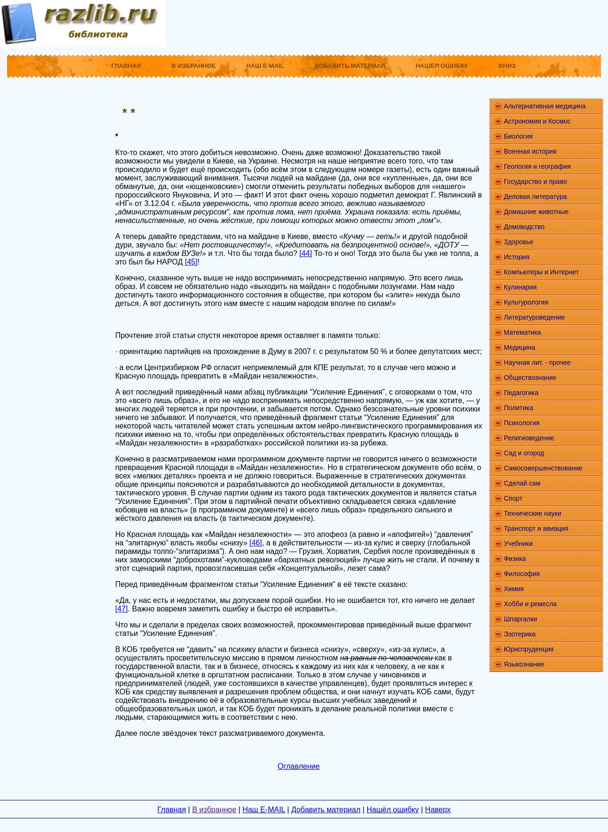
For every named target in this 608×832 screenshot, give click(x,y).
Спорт (513, 498)
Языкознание (524, 664)
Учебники (518, 543)
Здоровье (519, 242)
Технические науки (532, 513)
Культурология (526, 302)
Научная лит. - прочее (537, 362)
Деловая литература (535, 196)
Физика (515, 558)
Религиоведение (529, 438)
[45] (191, 262)
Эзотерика (520, 634)
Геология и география (537, 166)
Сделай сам (522, 483)
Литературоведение (534, 317)
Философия (522, 573)
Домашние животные (536, 211)
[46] (255, 543)
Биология (518, 136)
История (516, 257)
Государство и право (535, 181)
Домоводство (524, 227)
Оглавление (299, 766)
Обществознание (530, 377)
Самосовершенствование (543, 468)
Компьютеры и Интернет (541, 272)
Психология (522, 423)
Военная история (530, 151)
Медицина (519, 347)
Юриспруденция (529, 649)
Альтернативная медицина (545, 106)
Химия (514, 589)
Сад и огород (524, 453)
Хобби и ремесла (530, 604)
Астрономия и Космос (537, 121)
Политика (518, 408)
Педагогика (521, 392)
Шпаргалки (520, 619)
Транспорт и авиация (536, 528)
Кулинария (520, 287)
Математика (522, 332)
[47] (121, 609)
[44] (305, 253)
